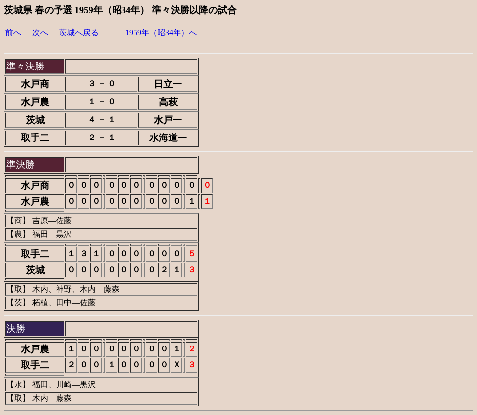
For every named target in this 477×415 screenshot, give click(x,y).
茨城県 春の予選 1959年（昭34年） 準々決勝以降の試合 (120, 10)
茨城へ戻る (79, 32)
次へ (40, 32)
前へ (13, 32)
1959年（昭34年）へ (161, 32)
